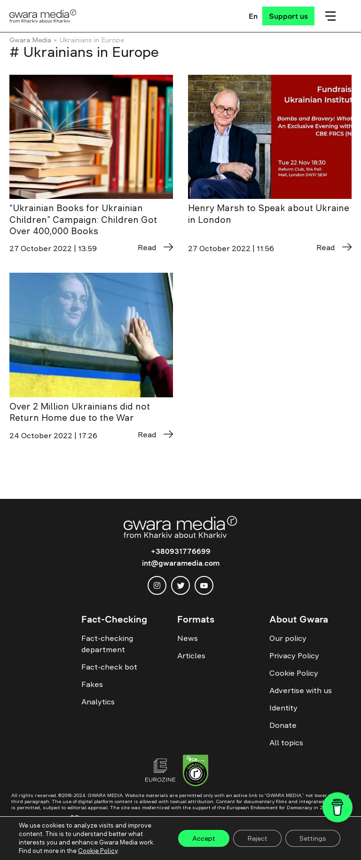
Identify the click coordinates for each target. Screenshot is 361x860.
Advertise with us (300, 690)
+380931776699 (181, 551)
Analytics (98, 701)
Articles (191, 655)
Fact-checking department (107, 643)
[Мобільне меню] (330, 16)
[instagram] (157, 585)
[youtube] (204, 585)
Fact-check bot (109, 667)
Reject (257, 838)
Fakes (92, 684)
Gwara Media (30, 40)
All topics (286, 742)
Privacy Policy (294, 655)
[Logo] (43, 16)
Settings (312, 838)
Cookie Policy (293, 673)
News (187, 638)
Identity (283, 707)
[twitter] (180, 585)
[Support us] (288, 16)
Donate (283, 725)
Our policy (287, 638)
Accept (203, 838)
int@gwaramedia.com (181, 563)
